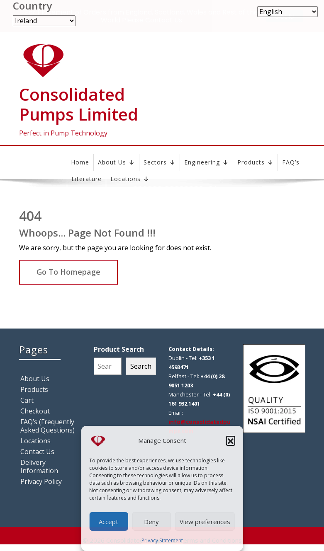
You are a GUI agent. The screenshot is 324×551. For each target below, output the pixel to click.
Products (255, 162)
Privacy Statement (162, 540)
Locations (35, 440)
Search (140, 366)
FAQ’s (291, 162)
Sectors (159, 162)
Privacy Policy (41, 481)
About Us (116, 162)
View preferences (205, 521)
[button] (231, 440)
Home (80, 162)
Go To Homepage (68, 272)
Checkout (35, 411)
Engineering (206, 162)
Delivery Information (39, 466)
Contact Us (37, 451)
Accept (108, 521)
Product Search (119, 349)
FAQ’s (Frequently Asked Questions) (47, 426)
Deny (151, 521)
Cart (27, 400)
